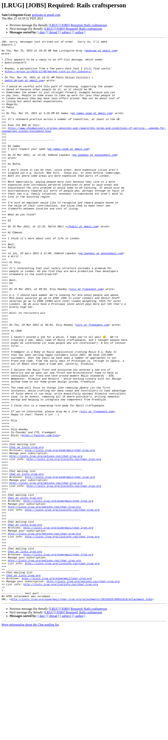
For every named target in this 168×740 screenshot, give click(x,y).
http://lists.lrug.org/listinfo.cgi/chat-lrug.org (63, 543)
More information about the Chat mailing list (30, 736)
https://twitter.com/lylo (40, 514)
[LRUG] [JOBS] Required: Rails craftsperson (78, 25)
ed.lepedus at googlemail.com (94, 178)
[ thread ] (53, 32)
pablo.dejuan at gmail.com (24, 88)
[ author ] (79, 32)
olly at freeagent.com (86, 339)
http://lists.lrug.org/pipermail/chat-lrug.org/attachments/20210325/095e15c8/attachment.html (81, 711)
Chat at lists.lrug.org (26, 528)
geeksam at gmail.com (46, 14)
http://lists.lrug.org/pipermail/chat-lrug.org (60, 532)
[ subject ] (66, 32)
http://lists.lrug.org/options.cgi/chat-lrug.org (45, 539)
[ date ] (42, 32)
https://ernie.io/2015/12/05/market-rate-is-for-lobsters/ (48, 78)
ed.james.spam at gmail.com (91, 128)
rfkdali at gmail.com (82, 264)
